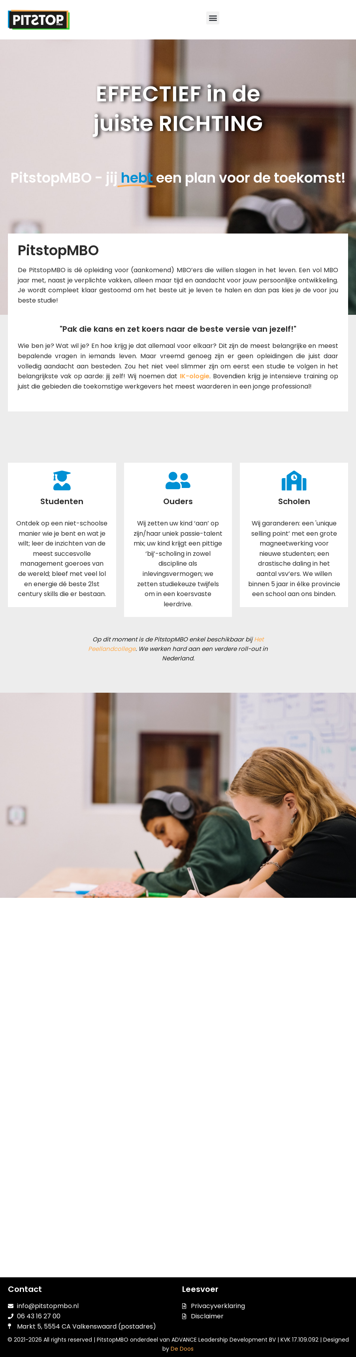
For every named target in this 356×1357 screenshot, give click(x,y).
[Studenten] (62, 480)
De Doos (182, 1349)
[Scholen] (294, 480)
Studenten (61, 501)
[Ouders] (178, 480)
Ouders (178, 501)
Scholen (294, 501)
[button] (212, 17)
